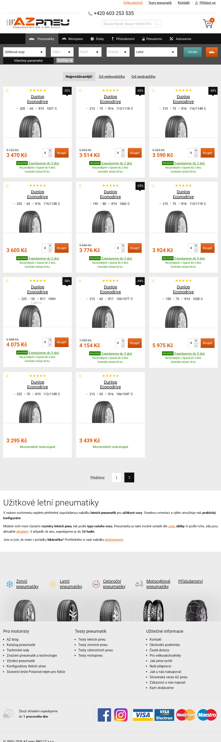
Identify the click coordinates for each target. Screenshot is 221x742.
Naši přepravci (160, 659)
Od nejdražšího (145, 76)
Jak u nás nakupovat (165, 665)
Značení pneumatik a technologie (32, 649)
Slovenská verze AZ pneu (168, 670)
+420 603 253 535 (113, 13)
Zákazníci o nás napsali (168, 676)
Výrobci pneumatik (21, 654)
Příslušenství (124, 39)
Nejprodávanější (77, 76)
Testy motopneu (90, 649)
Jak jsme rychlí (161, 654)
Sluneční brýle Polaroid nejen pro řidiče (36, 665)
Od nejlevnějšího (112, 76)
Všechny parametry (28, 61)
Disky (92, 40)
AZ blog (12, 632)
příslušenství (114, 539)
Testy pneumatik (159, 3)
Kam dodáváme (162, 681)
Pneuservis (155, 40)
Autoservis (187, 40)
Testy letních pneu (92, 632)
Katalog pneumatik (21, 638)
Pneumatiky (28, 40)
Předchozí (97, 477)
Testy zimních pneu (93, 638)
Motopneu (63, 40)
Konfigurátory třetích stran (26, 659)
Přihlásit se (204, 3)
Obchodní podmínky (165, 638)
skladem (22, 531)
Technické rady (18, 643)
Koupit (61, 153)
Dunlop (65, 60)
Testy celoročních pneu (95, 643)
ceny (171, 526)
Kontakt (183, 3)
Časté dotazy (159, 643)
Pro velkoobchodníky (165, 649)
